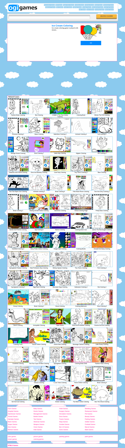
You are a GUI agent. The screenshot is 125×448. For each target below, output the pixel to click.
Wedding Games (90, 408)
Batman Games (13, 429)
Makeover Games (50, 7)
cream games (12, 439)
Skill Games (59, 5)
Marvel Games (90, 427)
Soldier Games (90, 422)
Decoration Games (49, 5)
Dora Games (63, 416)
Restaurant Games (91, 411)
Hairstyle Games (13, 419)
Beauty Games (90, 416)
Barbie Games (38, 416)
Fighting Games (77, 7)
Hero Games (12, 427)
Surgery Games (64, 411)
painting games (64, 436)
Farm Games (12, 408)
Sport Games (90, 9)
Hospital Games (13, 411)
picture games (38, 436)
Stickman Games (39, 422)
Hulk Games (38, 429)
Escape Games (86, 7)
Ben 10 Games (64, 427)
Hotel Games (63, 408)
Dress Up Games (108, 7)
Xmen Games (38, 427)
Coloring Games (89, 5)
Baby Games (38, 408)
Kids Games (59, 7)
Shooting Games (99, 9)
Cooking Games (79, 5)
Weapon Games (39, 424)
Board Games (98, 5)
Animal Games (13, 416)
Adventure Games (108, 5)
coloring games (39, 439)
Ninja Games (63, 422)
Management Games (40, 414)
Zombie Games (64, 424)
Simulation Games (65, 414)
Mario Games (12, 422)
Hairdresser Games (14, 414)
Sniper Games (12, 424)
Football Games (90, 424)
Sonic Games (63, 429)
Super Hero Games (68, 5)
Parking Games (90, 419)
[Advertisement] (26, 40)
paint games (89, 436)
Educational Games (97, 7)
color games (12, 436)
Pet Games (88, 414)
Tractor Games (64, 419)
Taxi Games (37, 419)
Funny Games (68, 7)
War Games (82, 9)
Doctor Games (38, 411)
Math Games (89, 429)
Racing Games (109, 9)
